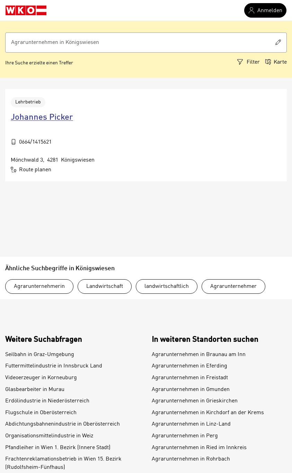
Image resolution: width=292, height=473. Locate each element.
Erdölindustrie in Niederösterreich (47, 401)
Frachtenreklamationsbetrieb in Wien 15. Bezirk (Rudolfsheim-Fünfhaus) (63, 463)
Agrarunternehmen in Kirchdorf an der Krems (208, 413)
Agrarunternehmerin (39, 286)
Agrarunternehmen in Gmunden (191, 389)
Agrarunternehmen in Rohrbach (191, 459)
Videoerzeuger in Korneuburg (41, 378)
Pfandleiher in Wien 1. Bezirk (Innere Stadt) (57, 448)
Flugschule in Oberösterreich (41, 413)
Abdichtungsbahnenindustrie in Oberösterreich (62, 424)
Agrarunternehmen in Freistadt (190, 378)
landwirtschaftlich (166, 286)
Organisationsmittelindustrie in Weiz (49, 436)
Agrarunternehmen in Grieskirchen (195, 401)
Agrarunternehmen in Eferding (189, 366)
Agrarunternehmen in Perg (185, 436)
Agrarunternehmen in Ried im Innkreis (199, 448)
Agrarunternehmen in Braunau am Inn (199, 354)
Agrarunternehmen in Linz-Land (191, 424)
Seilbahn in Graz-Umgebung (39, 354)
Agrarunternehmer (233, 286)
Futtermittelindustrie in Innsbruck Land (53, 366)
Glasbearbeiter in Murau (34, 389)
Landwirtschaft (104, 286)
